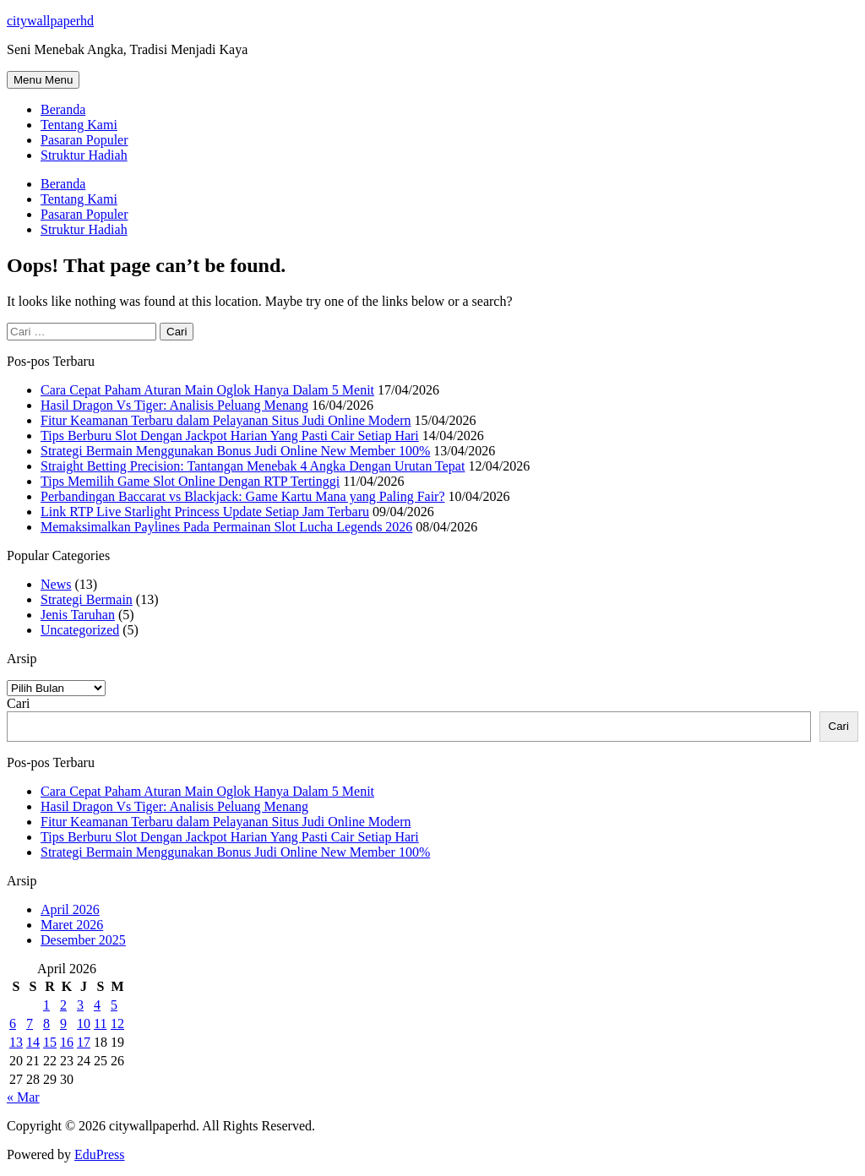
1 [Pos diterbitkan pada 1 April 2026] (46, 1005)
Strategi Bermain (87, 599)
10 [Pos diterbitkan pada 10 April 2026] (83, 1023)
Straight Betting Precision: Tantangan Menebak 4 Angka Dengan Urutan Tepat (253, 466)
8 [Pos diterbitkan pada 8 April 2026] (46, 1023)
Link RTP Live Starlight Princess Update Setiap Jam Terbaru (205, 511)
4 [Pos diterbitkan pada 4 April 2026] (97, 1005)
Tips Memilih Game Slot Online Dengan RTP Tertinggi (190, 481)
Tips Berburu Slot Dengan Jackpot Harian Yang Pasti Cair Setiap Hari (230, 435)
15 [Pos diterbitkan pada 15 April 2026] (50, 1042)
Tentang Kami (79, 124)
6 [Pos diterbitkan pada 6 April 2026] (12, 1023)
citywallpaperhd (50, 21)
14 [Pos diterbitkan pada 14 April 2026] (33, 1042)
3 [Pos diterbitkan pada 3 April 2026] (80, 1005)
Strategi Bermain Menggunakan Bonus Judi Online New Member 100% (235, 451)
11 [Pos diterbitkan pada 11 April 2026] (100, 1023)
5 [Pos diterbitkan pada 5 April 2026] (114, 1005)
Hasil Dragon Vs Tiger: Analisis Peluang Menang (174, 405)
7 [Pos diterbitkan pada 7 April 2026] (29, 1023)
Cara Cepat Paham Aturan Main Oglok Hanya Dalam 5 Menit (207, 390)
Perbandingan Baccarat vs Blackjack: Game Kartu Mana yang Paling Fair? (243, 496)
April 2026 (70, 909)
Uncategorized (80, 630)
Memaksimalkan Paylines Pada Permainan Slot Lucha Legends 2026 (226, 527)
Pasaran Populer (84, 140)
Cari (18, 703)
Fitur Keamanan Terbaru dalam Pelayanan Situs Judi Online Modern (226, 420)
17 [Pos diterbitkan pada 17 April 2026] (83, 1042)
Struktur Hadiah (84, 155)
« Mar (23, 1097)
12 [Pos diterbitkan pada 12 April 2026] (117, 1023)
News (56, 584)
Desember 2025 (83, 940)
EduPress (99, 1154)
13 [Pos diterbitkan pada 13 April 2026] (16, 1042)
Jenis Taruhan (78, 614)
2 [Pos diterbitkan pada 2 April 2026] (63, 1005)
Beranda (63, 109)
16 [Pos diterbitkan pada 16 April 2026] (66, 1042)
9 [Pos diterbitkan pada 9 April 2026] (63, 1023)
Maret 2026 (72, 924)
